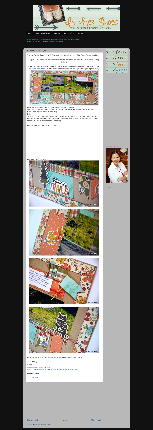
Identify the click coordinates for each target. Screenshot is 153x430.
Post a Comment (35, 377)
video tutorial (74, 369)
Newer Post (32, 420)
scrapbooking (51, 369)
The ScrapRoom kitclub (36, 69)
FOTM (38, 369)
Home (30, 33)
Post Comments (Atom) (43, 424)
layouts (43, 369)
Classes (80, 33)
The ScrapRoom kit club (52, 357)
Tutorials (57, 33)
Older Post (96, 420)
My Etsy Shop (69, 33)
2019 (34, 369)
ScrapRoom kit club (62, 369)
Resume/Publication (43, 33)
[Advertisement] (64, 400)
